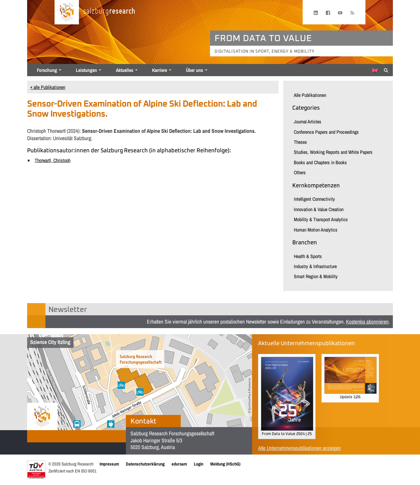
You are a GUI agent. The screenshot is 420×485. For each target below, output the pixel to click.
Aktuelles (124, 70)
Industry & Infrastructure (315, 266)
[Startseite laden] (67, 12)
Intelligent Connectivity (314, 199)
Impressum (109, 464)
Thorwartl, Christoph (52, 160)
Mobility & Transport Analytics (321, 219)
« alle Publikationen (47, 87)
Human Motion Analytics (315, 229)
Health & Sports (308, 256)
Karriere (159, 70)
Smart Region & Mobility (316, 276)
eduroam (179, 464)
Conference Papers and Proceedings (326, 132)
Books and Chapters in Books (320, 162)
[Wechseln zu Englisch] (375, 70)
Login (198, 464)
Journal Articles (307, 121)
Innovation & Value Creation (318, 209)
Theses (300, 142)
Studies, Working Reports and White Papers (333, 152)
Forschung (47, 70)
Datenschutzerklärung (145, 464)
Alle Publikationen (310, 95)
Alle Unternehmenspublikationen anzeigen (299, 447)
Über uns (194, 70)
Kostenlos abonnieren (367, 321)
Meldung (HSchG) (225, 464)
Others (300, 172)
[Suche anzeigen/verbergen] (386, 70)
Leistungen (86, 70)
